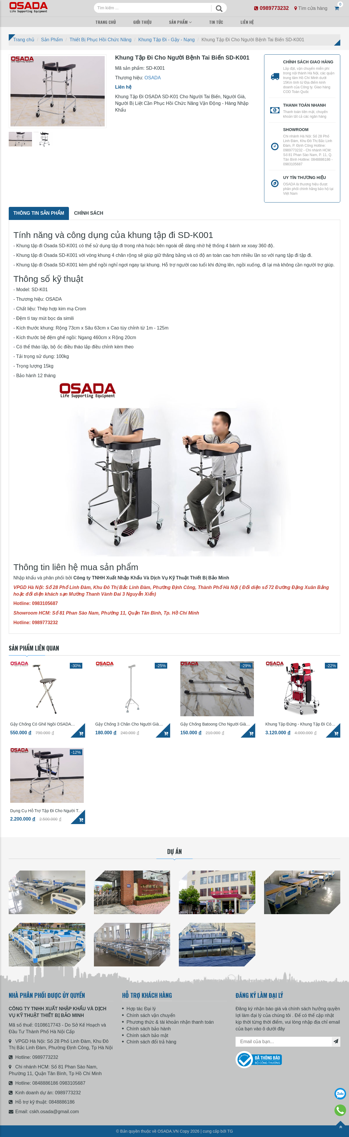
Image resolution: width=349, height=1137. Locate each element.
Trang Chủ (105, 22)
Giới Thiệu (142, 22)
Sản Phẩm (178, 22)
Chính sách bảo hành (149, 1028)
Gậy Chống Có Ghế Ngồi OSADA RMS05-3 (40, 724)
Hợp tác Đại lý (141, 1008)
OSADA (153, 77)
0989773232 (45, 1057)
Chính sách (88, 213)
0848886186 (45, 1083)
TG (230, 1131)
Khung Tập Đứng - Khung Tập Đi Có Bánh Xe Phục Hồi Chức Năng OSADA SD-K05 (301, 724)
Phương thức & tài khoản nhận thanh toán (170, 1022)
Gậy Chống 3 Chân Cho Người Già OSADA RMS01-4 (127, 724)
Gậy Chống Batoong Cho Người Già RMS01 (213, 724)
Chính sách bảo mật (147, 1035)
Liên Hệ (247, 22)
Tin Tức (216, 22)
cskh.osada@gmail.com (54, 1111)
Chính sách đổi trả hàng (151, 1041)
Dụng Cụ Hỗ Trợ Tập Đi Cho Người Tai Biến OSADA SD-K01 (45, 811)
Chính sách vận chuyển (151, 1015)
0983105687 (73, 1083)
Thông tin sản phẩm (38, 213)
